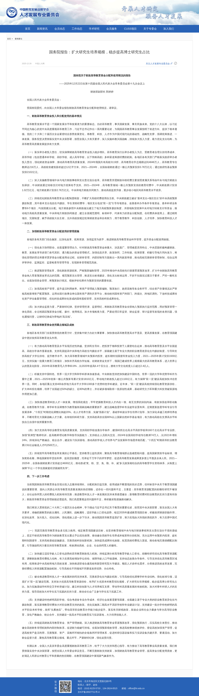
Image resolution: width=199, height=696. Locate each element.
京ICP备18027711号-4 (89, 692)
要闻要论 (18, 39)
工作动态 (77, 28)
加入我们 (168, 28)
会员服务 (111, 28)
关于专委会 (150, 28)
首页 (27, 28)
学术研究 (94, 28)
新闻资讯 (42, 28)
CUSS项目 (130, 28)
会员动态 (59, 28)
